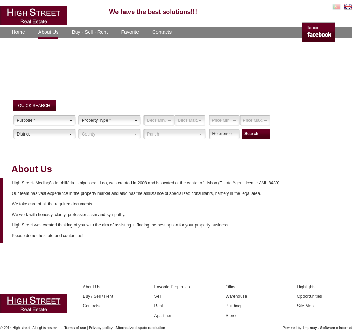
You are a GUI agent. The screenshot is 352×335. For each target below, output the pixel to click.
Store (231, 315)
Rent (158, 305)
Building (233, 305)
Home (18, 32)
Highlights (306, 286)
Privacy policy (101, 328)
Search (251, 133)
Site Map (305, 305)
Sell (157, 296)
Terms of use (75, 328)
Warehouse (236, 296)
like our (312, 28)
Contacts (162, 32)
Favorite (130, 32)
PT (336, 7)
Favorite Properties (172, 286)
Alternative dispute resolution (140, 328)
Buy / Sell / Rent (98, 296)
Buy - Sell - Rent (90, 32)
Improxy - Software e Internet (327, 328)
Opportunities (309, 296)
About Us (48, 32)
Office (231, 286)
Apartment (164, 315)
